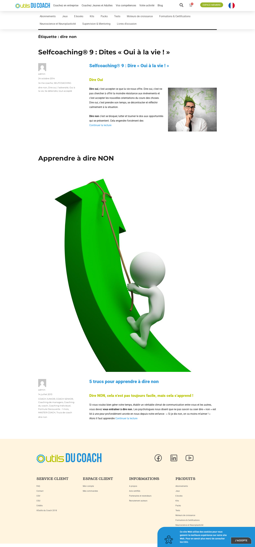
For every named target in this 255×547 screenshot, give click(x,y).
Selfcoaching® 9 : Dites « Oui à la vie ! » (104, 52)
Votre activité (146, 5)
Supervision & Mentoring (96, 23)
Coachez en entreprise (65, 5)
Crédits (39, 505)
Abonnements (48, 16)
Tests (117, 16)
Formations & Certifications (174, 16)
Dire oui (52, 87)
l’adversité (63, 87)
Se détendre (51, 91)
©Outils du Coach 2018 (46, 510)
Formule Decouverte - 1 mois (53, 409)
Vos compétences (126, 5)
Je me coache (45, 83)
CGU (38, 501)
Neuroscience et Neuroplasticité (58, 23)
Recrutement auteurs (138, 501)
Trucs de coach (64, 412)
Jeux (65, 16)
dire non (42, 87)
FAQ (38, 486)
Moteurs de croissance (140, 16)
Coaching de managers (50, 402)
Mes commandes (90, 491)
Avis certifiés (134, 491)
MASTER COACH (46, 412)
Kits (92, 16)
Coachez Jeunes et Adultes (97, 5)
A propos (133, 486)
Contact (39, 491)
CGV (38, 496)
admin (41, 74)
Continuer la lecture (100, 125)
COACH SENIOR (64, 399)
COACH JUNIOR (46, 399)
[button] (181, 5)
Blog (160, 5)
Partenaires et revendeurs (140, 496)
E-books (78, 16)
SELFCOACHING (62, 83)
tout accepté (65, 91)
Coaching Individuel (60, 405)
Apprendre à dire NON (76, 158)
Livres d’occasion (127, 23)
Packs (104, 16)
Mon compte (88, 486)
